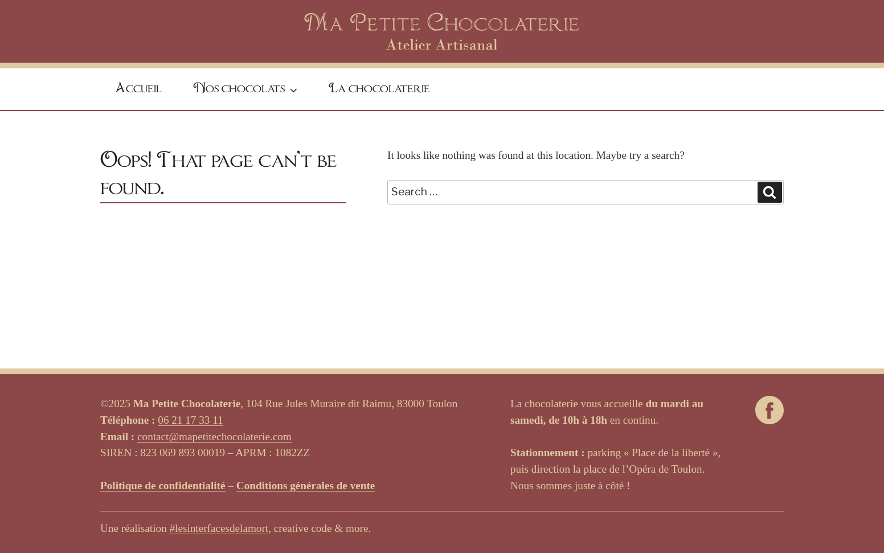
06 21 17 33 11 (190, 420)
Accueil (138, 88)
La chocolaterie (379, 88)
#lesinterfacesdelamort (218, 528)
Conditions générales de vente (305, 485)
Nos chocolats (247, 90)
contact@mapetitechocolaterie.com (214, 437)
